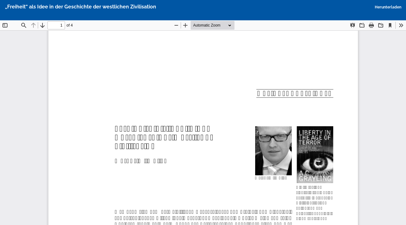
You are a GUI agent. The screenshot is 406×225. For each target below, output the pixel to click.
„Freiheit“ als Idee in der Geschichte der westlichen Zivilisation (80, 7)
